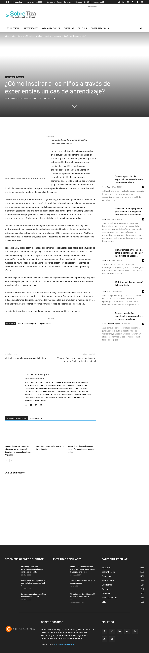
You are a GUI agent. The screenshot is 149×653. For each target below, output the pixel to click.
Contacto (67, 2)
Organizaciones (51, 28)
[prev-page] (6, 460)
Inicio (7, 36)
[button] (140, 28)
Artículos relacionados (16, 418)
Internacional (17, 36)
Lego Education (45, 323)
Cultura (82, 28)
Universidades (30, 28)
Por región (13, 28)
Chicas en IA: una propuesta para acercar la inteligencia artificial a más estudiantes (128, 211)
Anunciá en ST (98, 2)
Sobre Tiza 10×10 (100, 28)
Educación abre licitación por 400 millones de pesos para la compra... (82, 596)
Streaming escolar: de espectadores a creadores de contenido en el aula (129, 179)
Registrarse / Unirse (54, 2)
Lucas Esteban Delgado (17, 98)
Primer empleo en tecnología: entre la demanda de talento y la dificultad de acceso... (129, 253)
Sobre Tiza (106, 187)
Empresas (69, 28)
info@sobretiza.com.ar (64, 644)
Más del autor (36, 418)
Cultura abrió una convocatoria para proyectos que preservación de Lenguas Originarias (82, 569)
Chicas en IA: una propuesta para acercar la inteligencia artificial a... (34, 583)
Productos (20, 77)
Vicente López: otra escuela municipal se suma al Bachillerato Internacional (76, 359)
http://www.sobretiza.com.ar (34, 379)
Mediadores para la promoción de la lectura (25, 358)
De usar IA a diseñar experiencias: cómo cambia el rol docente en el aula (129, 316)
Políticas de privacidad (82, 2)
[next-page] (11, 460)
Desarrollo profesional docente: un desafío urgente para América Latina (80, 449)
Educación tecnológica (27, 323)
